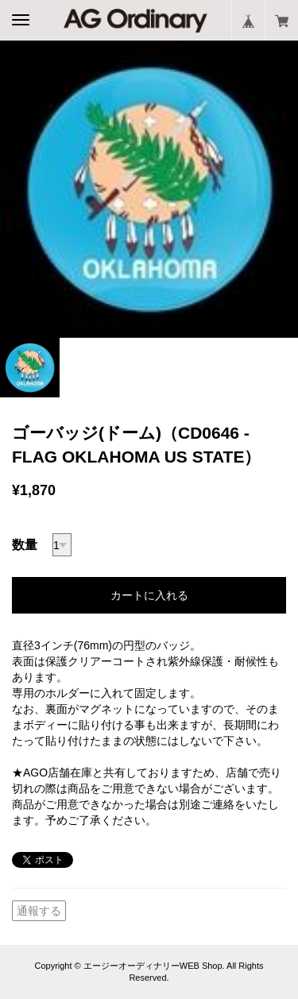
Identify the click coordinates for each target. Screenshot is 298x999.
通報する (39, 910)
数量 (24, 545)
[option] (149, 189)
